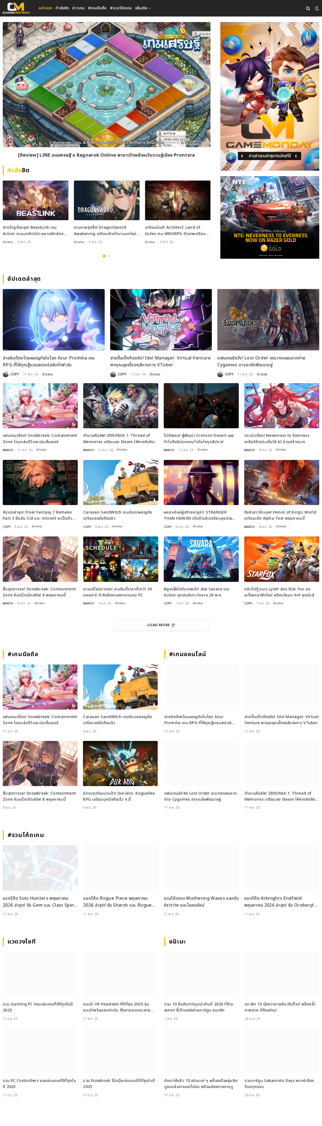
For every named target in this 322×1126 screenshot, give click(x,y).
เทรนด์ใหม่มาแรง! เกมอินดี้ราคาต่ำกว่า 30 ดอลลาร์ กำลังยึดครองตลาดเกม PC (117, 592)
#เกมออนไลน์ (188, 653)
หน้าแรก (45, 8)
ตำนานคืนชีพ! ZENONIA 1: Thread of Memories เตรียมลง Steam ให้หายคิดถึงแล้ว (118, 439)
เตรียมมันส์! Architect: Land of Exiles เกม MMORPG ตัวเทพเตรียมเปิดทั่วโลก (175, 231)
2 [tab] (109, 256)
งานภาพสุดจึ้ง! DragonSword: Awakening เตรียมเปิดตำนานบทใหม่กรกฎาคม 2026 (105, 231)
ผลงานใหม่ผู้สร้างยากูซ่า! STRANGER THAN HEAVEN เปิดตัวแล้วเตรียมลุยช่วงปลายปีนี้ (198, 515)
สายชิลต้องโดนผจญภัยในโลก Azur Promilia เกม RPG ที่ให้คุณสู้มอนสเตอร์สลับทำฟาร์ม (49, 361)
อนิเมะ (177, 941)
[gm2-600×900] (269, 96)
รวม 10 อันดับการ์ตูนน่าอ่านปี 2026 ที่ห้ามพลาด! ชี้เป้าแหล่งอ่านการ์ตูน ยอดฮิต (199, 1007)
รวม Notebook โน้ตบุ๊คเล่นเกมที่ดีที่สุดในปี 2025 (119, 1083)
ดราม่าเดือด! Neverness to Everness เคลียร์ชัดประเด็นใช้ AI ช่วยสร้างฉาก (276, 439)
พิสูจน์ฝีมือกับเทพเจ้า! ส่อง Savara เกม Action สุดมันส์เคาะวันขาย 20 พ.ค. (197, 592)
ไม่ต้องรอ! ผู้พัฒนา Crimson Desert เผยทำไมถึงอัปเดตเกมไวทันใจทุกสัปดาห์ (199, 439)
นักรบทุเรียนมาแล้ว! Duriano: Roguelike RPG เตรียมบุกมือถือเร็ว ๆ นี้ (119, 796)
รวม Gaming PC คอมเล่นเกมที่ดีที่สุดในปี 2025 (38, 1007)
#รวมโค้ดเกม (121, 8)
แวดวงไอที (21, 941)
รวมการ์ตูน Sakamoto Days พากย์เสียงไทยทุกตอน (279, 1083)
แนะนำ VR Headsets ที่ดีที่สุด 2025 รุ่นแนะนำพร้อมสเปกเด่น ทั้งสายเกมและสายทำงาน (116, 1007)
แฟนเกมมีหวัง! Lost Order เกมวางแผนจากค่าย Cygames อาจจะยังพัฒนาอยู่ (261, 361)
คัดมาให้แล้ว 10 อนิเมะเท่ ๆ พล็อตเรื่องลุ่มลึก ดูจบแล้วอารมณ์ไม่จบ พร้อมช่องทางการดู (201, 1083)
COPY (14, 374)
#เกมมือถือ (97, 8)
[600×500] (269, 217)
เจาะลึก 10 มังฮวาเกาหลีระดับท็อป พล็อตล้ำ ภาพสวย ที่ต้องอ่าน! (280, 1007)
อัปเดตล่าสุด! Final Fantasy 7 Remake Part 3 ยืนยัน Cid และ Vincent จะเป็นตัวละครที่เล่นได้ (37, 515)
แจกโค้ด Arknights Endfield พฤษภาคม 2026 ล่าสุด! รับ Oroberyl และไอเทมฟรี (279, 902)
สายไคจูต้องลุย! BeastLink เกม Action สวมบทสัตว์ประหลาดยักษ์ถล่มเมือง (34, 231)
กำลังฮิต (62, 8)
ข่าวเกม (78, 8)
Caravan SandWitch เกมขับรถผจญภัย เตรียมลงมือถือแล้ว (117, 515)
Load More (161, 624)
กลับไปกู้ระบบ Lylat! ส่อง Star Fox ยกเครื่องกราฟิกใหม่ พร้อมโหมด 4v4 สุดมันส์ (279, 592)
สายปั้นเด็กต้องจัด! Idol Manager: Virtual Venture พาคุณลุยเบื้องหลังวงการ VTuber (160, 361)
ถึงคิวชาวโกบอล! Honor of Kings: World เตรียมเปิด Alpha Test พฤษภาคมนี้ (280, 515)
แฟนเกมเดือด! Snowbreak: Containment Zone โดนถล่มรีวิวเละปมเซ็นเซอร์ (40, 439)
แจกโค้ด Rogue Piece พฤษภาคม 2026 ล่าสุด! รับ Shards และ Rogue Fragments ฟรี (117, 902)
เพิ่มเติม (141, 8)
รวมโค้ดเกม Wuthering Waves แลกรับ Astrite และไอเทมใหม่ (201, 901)
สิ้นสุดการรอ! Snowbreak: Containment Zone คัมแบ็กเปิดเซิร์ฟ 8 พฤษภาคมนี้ (39, 592)
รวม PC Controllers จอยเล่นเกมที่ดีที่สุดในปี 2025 (39, 1083)
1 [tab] (104, 256)
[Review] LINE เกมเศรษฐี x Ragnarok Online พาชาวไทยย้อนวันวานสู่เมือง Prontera (106, 156)
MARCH (8, 450)
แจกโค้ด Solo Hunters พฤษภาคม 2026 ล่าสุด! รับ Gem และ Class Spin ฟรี (38, 902)
